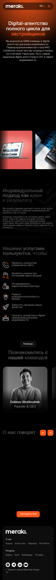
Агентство (20, 544)
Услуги (9, 544)
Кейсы (9, 555)
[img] (15, 6)
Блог (17, 555)
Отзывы (39, 555)
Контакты (44, 544)
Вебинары (27, 555)
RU (41, 6)
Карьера (32, 544)
